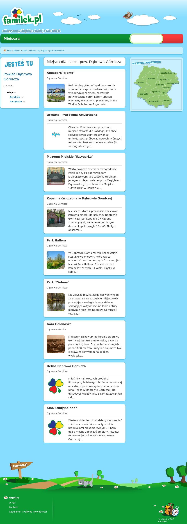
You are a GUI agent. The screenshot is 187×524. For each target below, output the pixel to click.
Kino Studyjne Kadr (62, 408)
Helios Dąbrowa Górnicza (66, 366)
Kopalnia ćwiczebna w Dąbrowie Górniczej (79, 198)
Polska (32, 51)
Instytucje (16, 101)
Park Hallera (56, 240)
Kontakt (13, 507)
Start (9, 51)
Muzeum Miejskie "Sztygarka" (70, 156)
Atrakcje (15, 97)
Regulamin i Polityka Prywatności (28, 511)
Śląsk (24, 51)
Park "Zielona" (58, 282)
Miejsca (10, 38)
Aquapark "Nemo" (61, 72)
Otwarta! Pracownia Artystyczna (72, 115)
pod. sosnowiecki (56, 51)
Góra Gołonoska (59, 324)
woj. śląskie (42, 51)
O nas (12, 502)
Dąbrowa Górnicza (57, 78)
